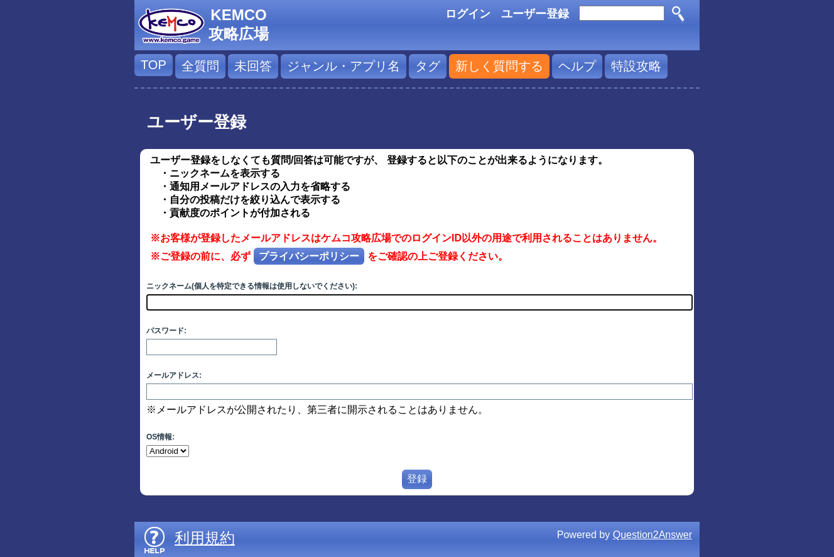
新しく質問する (499, 66)
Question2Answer (652, 534)
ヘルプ (577, 66)
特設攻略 (636, 66)
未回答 (253, 66)
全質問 (200, 66)
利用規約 (205, 537)
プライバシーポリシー (309, 256)
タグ (427, 66)
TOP (153, 65)
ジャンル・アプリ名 (343, 66)
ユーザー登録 (535, 14)
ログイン (467, 14)
